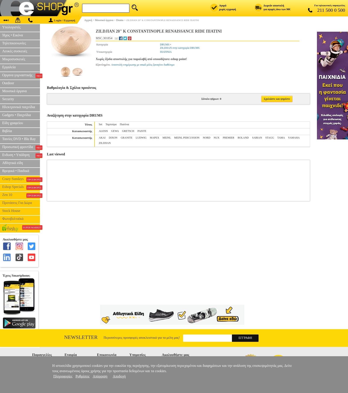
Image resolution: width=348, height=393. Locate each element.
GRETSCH (128, 131)
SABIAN (257, 137)
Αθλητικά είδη (12, 163)
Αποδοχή (119, 376)
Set (100, 124)
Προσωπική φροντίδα (21, 147)
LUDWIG (141, 137)
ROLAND (243, 137)
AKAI (102, 137)
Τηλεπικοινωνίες (14, 43)
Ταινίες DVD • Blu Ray (19, 139)
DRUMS (165, 44)
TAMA (281, 137)
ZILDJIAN (105, 143)
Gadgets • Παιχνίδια (16, 115)
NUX (216, 137)
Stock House (11, 211)
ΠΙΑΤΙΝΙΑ (166, 51)
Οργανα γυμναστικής (21, 75)
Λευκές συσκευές (14, 51)
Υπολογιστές (11, 27)
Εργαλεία (9, 67)
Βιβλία (7, 131)
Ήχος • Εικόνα (12, 35)
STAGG (269, 137)
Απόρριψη (100, 376)
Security (8, 99)
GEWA (115, 131)
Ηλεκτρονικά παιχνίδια (18, 107)
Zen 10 (21, 195)
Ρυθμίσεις (82, 376)
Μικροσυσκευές (13, 59)
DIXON (113, 137)
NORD (206, 137)
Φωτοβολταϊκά (13, 219)
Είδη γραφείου (12, 123)
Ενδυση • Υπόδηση (21, 155)
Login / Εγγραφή (62, 20)
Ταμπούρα (111, 124)
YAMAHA (294, 137)
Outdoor (8, 83)
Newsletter (81, 337)
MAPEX (154, 137)
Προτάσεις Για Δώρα (17, 203)
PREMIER (228, 137)
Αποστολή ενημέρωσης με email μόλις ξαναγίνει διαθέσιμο (142, 64)
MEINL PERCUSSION (187, 137)
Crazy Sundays (21, 179)
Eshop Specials (21, 187)
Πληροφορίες (62, 376)
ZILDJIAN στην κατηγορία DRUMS (180, 47)
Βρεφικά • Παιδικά (15, 171)
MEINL (166, 137)
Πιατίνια (124, 124)
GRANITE (126, 137)
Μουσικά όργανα (14, 91)
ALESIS (103, 131)
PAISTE (142, 131)
